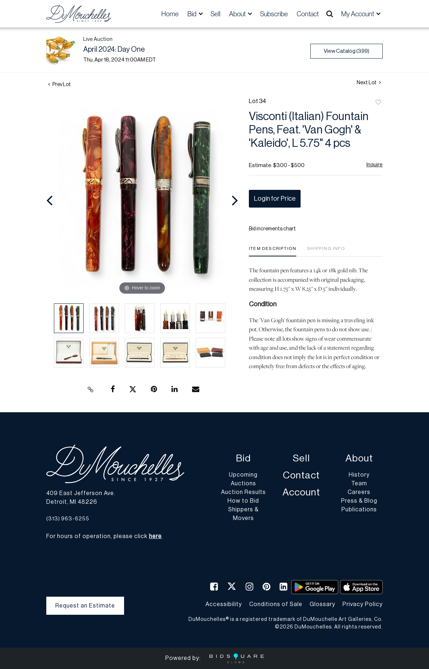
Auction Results (243, 492)
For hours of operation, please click (104, 536)
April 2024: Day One (114, 49)
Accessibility (223, 604)
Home (170, 13)
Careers (359, 492)
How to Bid (243, 501)
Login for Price (275, 198)
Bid (243, 458)
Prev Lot (59, 84)
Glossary (322, 604)
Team (359, 483)
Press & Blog (359, 501)
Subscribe (274, 13)
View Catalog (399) (346, 51)
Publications (359, 509)
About (359, 458)
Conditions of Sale (275, 604)
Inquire (374, 164)
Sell (215, 13)
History (359, 475)
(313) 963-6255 (67, 518)
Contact (308, 13)
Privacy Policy (363, 604)
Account (301, 492)
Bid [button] (192, 13)
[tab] (272, 251)
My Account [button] (358, 13)
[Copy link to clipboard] (90, 389)
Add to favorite (378, 102)
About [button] (238, 13)
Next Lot (369, 82)
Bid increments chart (272, 228)
